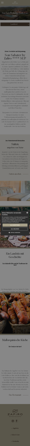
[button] (15, 232)
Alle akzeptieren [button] (15, 225)
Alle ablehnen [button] (15, 229)
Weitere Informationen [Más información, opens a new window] (13, 222)
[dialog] (15, 223)
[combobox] (27, 212)
